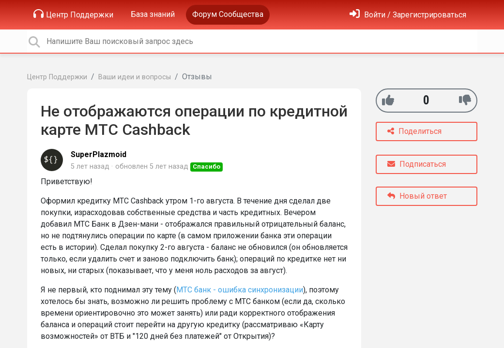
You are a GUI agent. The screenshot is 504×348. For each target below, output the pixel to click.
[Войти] (408, 15)
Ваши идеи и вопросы (134, 77)
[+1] (388, 100)
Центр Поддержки (73, 14)
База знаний (153, 14)
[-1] (465, 100)
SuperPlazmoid (98, 154)
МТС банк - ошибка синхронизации (239, 289)
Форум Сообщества (227, 14)
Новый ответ (417, 196)
